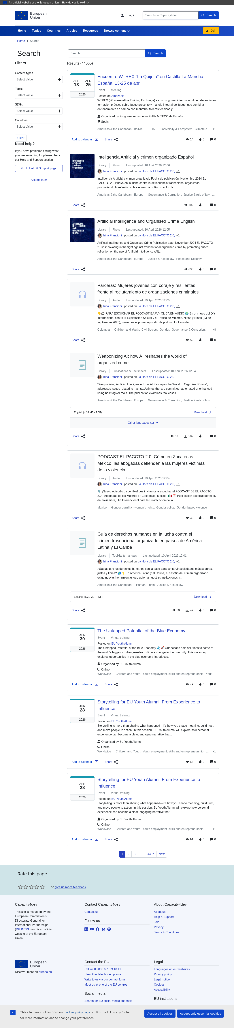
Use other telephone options (102, 990)
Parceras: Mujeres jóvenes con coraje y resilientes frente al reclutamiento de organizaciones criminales (148, 304)
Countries (54, 46)
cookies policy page (77, 1012)
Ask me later (39, 195)
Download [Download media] (203, 428)
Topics (36, 46)
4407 (151, 870)
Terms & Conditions (166, 948)
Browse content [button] (115, 46)
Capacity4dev (34, 33)
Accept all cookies (160, 1013)
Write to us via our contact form (104, 995)
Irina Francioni (112, 187)
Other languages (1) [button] (143, 438)
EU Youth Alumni (122, 659)
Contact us (91, 927)
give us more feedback (70, 903)
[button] (110, 155)
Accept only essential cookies (200, 1013)
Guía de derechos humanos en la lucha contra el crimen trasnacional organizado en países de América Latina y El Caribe (149, 557)
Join (211, 46)
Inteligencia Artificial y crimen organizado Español (145, 173)
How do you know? (75, 2)
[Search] (171, 15)
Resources (90, 46)
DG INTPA (22, 945)
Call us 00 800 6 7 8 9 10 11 (102, 985)
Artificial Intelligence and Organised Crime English (146, 237)
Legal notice (162, 995)
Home (22, 46)
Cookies (159, 1000)
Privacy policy (163, 990)
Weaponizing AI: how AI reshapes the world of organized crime (142, 375)
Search (208, 15)
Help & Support (164, 933)
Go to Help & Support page (38, 184)
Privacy (158, 943)
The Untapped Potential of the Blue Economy (141, 646)
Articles (72, 46)
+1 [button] (178, 187)
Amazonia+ (118, 112)
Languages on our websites (172, 985)
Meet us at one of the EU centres (105, 1000)
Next (162, 870)
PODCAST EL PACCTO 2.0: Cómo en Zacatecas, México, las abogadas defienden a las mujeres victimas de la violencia (151, 479)
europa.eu (45, 988)
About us (159, 927)
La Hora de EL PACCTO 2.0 (156, 187)
